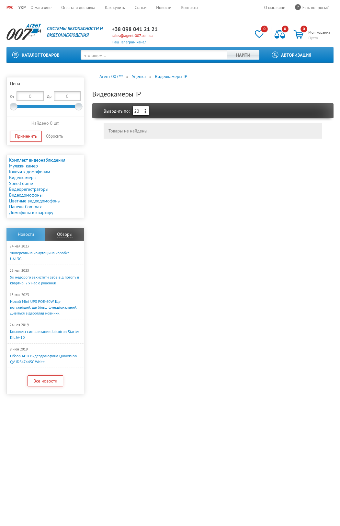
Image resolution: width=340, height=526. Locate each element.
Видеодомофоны (25, 195)
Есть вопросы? (315, 7)
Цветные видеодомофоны (35, 201)
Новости (163, 7)
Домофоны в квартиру (31, 212)
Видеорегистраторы (28, 189)
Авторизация (296, 55)
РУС (9, 7)
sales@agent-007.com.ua (132, 35)
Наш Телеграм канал (129, 42)
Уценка (139, 76)
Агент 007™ (111, 76)
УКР (22, 7)
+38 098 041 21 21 (135, 29)
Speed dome (21, 183)
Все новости (45, 381)
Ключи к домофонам (29, 172)
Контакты (189, 7)
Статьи (141, 7)
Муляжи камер (23, 166)
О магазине (40, 7)
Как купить (115, 7)
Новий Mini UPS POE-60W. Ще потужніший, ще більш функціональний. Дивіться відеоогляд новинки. (43, 307)
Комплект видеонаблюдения (37, 160)
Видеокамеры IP (171, 76)
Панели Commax (25, 207)
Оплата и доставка (78, 7)
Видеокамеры (22, 177)
